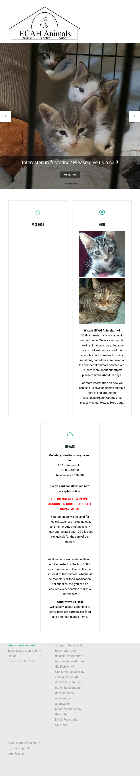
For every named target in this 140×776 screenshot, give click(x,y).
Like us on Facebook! (21, 648)
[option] (70, 116)
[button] (5, 116)
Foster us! (70, 174)
